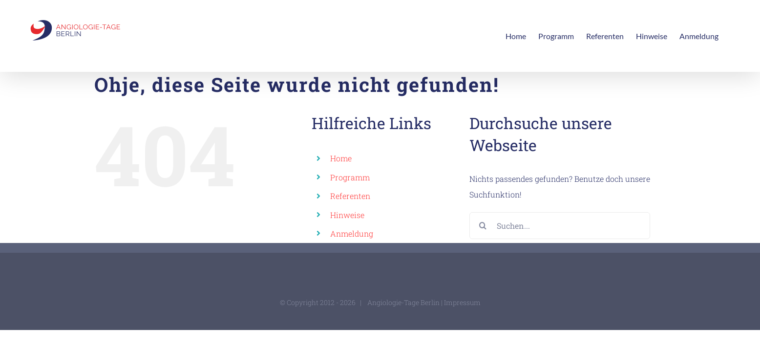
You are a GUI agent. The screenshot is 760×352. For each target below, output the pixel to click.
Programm (350, 177)
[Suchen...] (559, 225)
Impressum (462, 302)
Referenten (350, 196)
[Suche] (482, 225)
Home (341, 158)
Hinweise (347, 215)
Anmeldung (351, 233)
